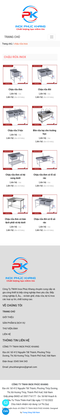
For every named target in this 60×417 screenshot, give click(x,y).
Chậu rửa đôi (44, 89)
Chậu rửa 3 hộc (15, 130)
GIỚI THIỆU (8, 317)
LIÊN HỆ (7, 334)
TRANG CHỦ (12, 37)
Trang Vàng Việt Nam (31, 412)
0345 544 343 (21, 361)
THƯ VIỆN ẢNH (10, 328)
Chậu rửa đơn (15, 89)
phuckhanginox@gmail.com (23, 367)
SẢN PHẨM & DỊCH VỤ (14, 323)
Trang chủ (7, 43)
